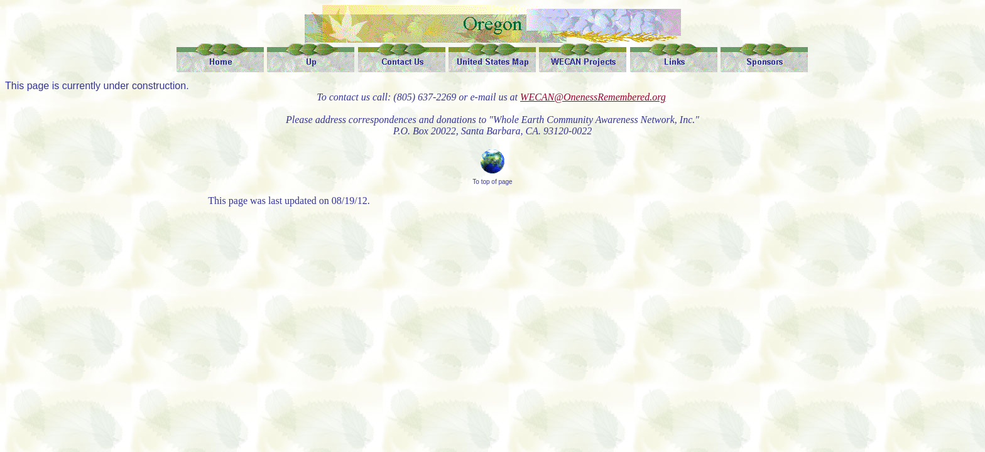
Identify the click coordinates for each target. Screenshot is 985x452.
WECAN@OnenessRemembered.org (593, 97)
